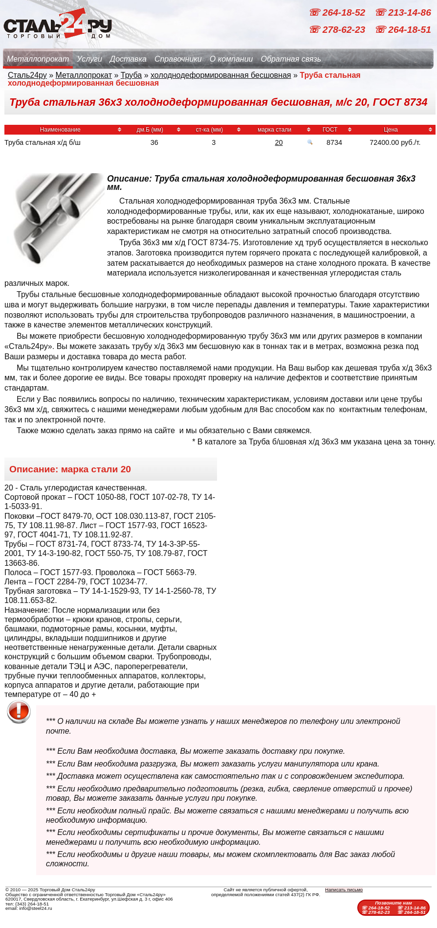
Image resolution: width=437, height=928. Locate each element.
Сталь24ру (27, 75)
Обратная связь (291, 59)
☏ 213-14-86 (402, 12)
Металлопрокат (38, 59)
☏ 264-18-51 (402, 29)
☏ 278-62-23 (338, 29)
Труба (131, 75)
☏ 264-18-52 (338, 12)
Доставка (128, 59)
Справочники (178, 59)
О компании (231, 59)
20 (279, 142)
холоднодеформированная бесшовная (221, 75)
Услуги (89, 59)
